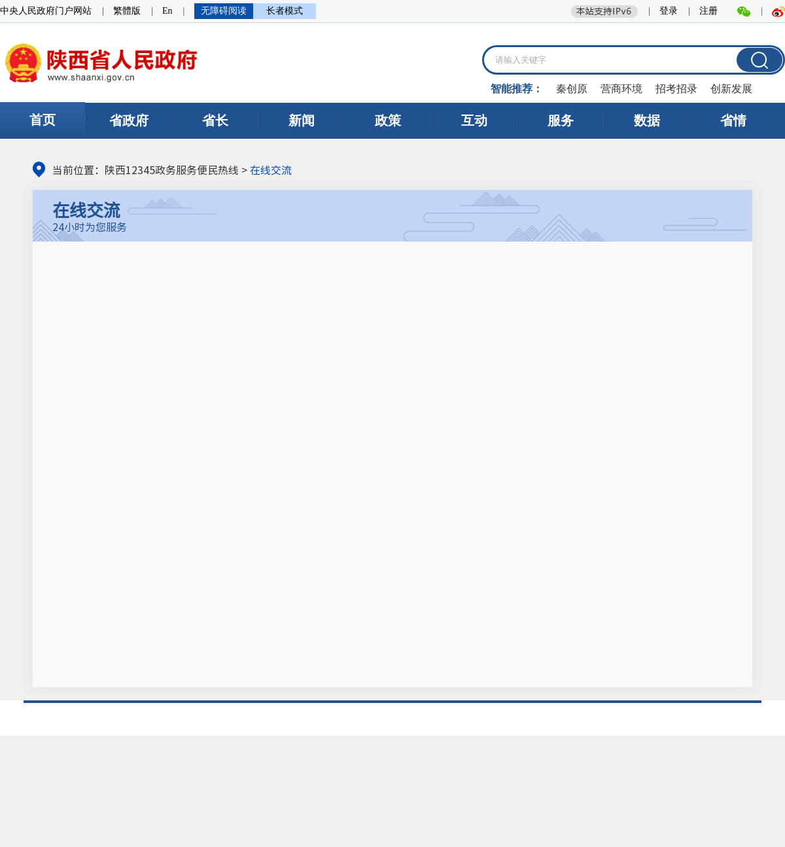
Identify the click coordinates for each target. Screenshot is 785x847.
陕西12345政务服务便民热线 (172, 169)
